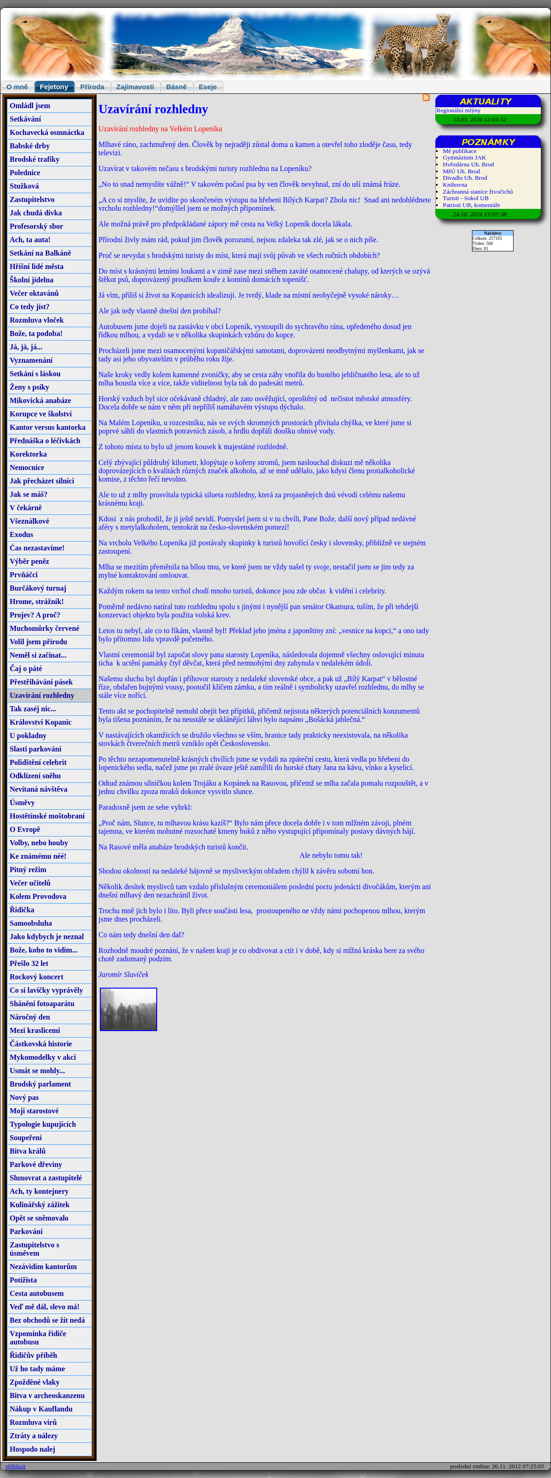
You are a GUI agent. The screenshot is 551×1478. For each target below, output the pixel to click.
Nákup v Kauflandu (41, 1409)
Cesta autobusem (37, 1293)
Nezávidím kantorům (43, 1266)
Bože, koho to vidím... (44, 950)
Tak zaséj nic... (33, 709)
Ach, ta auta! (30, 240)
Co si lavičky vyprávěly (46, 990)
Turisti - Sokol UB (466, 198)
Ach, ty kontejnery (39, 1191)
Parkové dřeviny (36, 1164)
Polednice (25, 173)
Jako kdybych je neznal (47, 937)
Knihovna (455, 184)
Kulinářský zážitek (39, 1205)
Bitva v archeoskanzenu (47, 1395)
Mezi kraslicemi (35, 1030)
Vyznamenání (31, 360)
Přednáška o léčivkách (45, 441)
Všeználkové (29, 521)
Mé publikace (460, 150)
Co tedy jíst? (29, 307)
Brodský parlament (40, 1084)
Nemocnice (27, 467)
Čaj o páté (26, 668)
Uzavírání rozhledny (42, 695)
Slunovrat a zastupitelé (46, 1178)
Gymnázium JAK (464, 157)
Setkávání (25, 119)
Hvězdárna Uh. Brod (468, 164)
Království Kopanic (41, 722)
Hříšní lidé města (36, 266)
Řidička (22, 910)
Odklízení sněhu (35, 776)
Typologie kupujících (43, 1124)
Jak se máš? (29, 494)
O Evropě (25, 829)
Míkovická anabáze (40, 400)
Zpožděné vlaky (35, 1382)
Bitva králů (28, 1151)
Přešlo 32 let (29, 963)
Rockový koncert (36, 977)
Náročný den (30, 1017)
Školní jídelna (32, 280)
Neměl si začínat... (38, 655)
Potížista (23, 1280)
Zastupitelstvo (32, 199)
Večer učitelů (30, 883)
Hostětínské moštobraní (47, 816)
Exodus (21, 534)
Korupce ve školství (41, 414)
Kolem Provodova (38, 896)
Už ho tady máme (37, 1369)
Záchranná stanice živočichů (478, 191)
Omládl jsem (30, 106)
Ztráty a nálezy (34, 1436)
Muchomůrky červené (45, 628)
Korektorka (28, 454)
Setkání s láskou (35, 374)
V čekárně (26, 508)
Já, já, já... (26, 347)
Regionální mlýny (458, 110)
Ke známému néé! (38, 856)
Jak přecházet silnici (42, 481)
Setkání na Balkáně (40, 253)
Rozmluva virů (33, 1422)
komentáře (487, 205)
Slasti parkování (35, 749)
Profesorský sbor (36, 226)
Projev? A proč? (35, 615)
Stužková (24, 186)
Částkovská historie (41, 1044)
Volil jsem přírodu (38, 642)
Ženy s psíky (29, 387)
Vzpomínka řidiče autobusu (38, 1338)
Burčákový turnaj (38, 588)
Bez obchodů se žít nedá (47, 1320)
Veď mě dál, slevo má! (45, 1307)
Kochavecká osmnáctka (47, 132)
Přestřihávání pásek (41, 682)
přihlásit (16, 1466)
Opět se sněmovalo (39, 1218)
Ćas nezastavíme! (37, 548)
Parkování (26, 1231)
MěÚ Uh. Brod (461, 171)
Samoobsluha (31, 923)
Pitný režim (28, 869)
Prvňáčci (23, 575)
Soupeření (26, 1138)
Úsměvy (22, 802)
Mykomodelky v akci (43, 1057)
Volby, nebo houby (39, 843)
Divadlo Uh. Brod (465, 177)
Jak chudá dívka (36, 213)
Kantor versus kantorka (48, 427)
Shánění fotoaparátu (42, 1004)
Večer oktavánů (34, 293)
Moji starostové (34, 1111)
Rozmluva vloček (37, 320)
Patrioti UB (457, 205)
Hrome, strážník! (37, 601)
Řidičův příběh (33, 1355)
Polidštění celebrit (38, 762)
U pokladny (28, 735)
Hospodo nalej (32, 1449)
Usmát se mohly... (37, 1071)
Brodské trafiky (35, 159)
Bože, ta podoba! (36, 333)
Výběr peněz (29, 561)
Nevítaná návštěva (38, 789)
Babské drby (30, 146)
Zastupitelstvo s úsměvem (34, 1249)
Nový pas (24, 1097)
